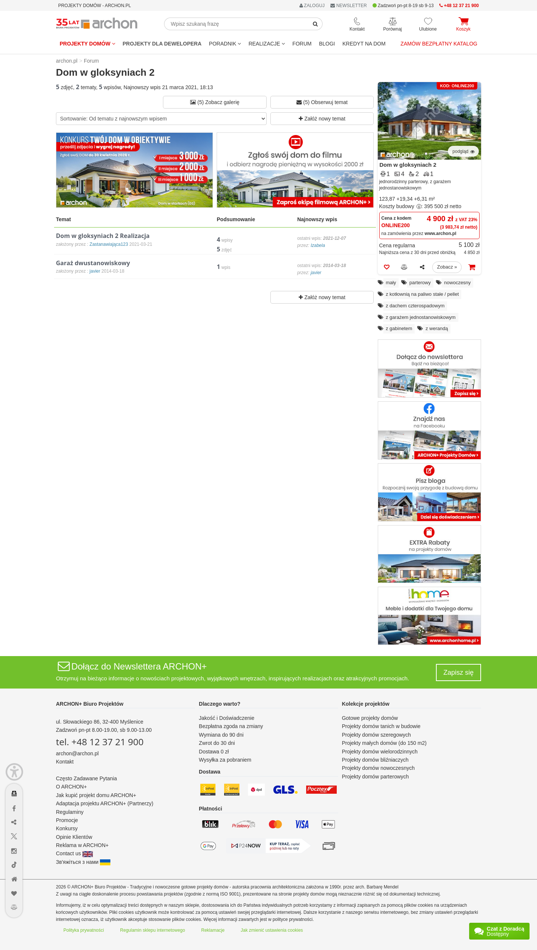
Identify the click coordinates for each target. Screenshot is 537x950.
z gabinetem (399, 328)
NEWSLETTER (348, 5)
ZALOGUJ (312, 5)
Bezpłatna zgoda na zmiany (231, 726)
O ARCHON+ (71, 787)
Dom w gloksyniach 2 (408, 165)
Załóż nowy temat (322, 119)
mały (391, 282)
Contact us (74, 853)
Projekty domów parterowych (375, 777)
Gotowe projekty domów (370, 718)
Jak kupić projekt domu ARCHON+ (96, 795)
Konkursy (67, 828)
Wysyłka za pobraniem (225, 760)
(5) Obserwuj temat (322, 102)
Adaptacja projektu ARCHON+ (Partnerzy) (104, 803)
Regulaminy (70, 812)
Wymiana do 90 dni (221, 735)
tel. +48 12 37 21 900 (100, 742)
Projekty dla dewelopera (162, 44)
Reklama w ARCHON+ (82, 845)
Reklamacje (213, 930)
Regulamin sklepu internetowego (152, 930)
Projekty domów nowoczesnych (378, 768)
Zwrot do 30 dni (217, 743)
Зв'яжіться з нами (83, 862)
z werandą (436, 328)
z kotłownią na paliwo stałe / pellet (422, 294)
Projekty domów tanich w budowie (381, 726)
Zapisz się (458, 672)
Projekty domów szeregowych (376, 735)
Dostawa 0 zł (214, 752)
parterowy (420, 282)
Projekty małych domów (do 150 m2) (384, 743)
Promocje (67, 820)
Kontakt (64, 762)
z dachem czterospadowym (415, 305)
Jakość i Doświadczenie (226, 718)
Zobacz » (447, 267)
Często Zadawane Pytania (86, 778)
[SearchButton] (315, 24)
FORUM (301, 44)
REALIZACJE (266, 44)
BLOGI (327, 44)
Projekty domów (87, 44)
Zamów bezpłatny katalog (439, 44)
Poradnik (225, 44)
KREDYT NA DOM (364, 44)
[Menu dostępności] (14, 772)
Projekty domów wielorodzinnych (380, 752)
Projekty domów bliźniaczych (375, 760)
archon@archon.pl (77, 753)
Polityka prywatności (83, 930)
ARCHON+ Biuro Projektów (89, 704)
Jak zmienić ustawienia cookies (272, 930)
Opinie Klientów (74, 837)
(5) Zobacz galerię (214, 102)
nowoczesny (457, 282)
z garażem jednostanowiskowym (421, 317)
